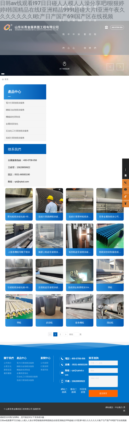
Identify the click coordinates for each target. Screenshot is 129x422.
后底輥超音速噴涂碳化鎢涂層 (49, 287)
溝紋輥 (110, 322)
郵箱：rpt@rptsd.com (18, 181)
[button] (4, 73)
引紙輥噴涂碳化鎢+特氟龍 (19, 287)
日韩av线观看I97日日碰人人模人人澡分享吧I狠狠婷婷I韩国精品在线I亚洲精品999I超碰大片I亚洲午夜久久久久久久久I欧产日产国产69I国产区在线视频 (63, 420)
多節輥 (49, 322)
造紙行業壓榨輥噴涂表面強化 (80, 216)
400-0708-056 (117, 27)
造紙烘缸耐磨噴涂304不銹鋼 (79, 287)
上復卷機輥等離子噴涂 (19, 252)
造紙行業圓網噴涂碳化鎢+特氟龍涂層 (49, 216)
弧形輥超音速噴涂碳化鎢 (80, 252)
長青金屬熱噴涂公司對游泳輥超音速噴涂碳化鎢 (110, 216)
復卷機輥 (79, 322)
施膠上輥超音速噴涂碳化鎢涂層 (49, 252)
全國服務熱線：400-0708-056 (22, 160)
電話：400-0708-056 (75, 358)
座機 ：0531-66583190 (76, 364)
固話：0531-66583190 (19, 174)
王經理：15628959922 (19, 167)
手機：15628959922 (75, 381)
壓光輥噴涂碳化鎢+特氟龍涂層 (19, 216)
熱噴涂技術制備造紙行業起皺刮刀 (110, 252)
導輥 (110, 287)
